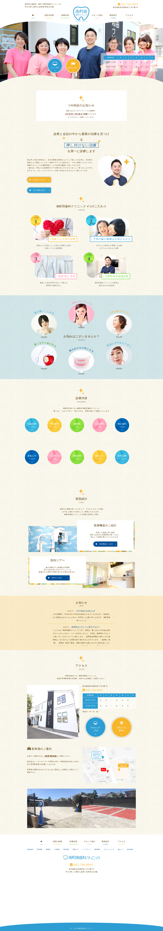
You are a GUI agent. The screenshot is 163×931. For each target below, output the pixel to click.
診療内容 (65, 16)
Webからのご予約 (95, 728)
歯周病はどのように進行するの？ (85, 627)
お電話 (71, 769)
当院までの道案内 (121, 728)
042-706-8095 (128, 4)
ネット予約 (55, 66)
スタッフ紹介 (97, 16)
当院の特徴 (49, 16)
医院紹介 (113, 16)
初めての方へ (73, 66)
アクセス (129, 16)
